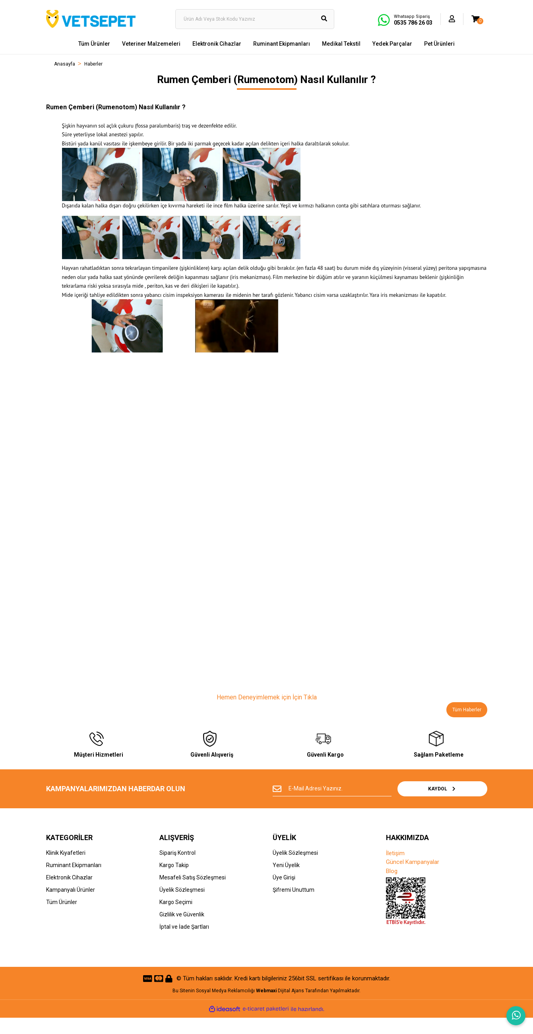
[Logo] (91, 19)
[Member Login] (452, 19)
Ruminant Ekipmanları (73, 881)
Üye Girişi (284, 893)
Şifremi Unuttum (293, 905)
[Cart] (475, 19)
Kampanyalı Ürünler (70, 905)
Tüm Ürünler (61, 918)
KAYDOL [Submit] (461, 804)
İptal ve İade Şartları (184, 942)
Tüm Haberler (466, 710)
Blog (391, 887)
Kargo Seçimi (175, 918)
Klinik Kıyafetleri (65, 869)
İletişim (395, 869)
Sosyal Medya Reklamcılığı (225, 1006)
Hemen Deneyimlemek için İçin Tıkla (267, 697)
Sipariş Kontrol (177, 869)
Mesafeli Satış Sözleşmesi (192, 893)
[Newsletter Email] (350, 804)
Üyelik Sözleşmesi (182, 905)
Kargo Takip (174, 881)
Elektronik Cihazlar (69, 893)
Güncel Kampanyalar (412, 877)
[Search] (254, 19)
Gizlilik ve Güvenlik (181, 930)
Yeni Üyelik (286, 881)
